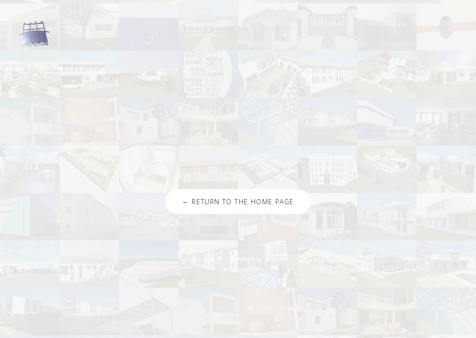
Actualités (387, 24)
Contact (433, 24)
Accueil (236, 24)
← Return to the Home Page (238, 201)
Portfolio (279, 24)
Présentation (333, 24)
